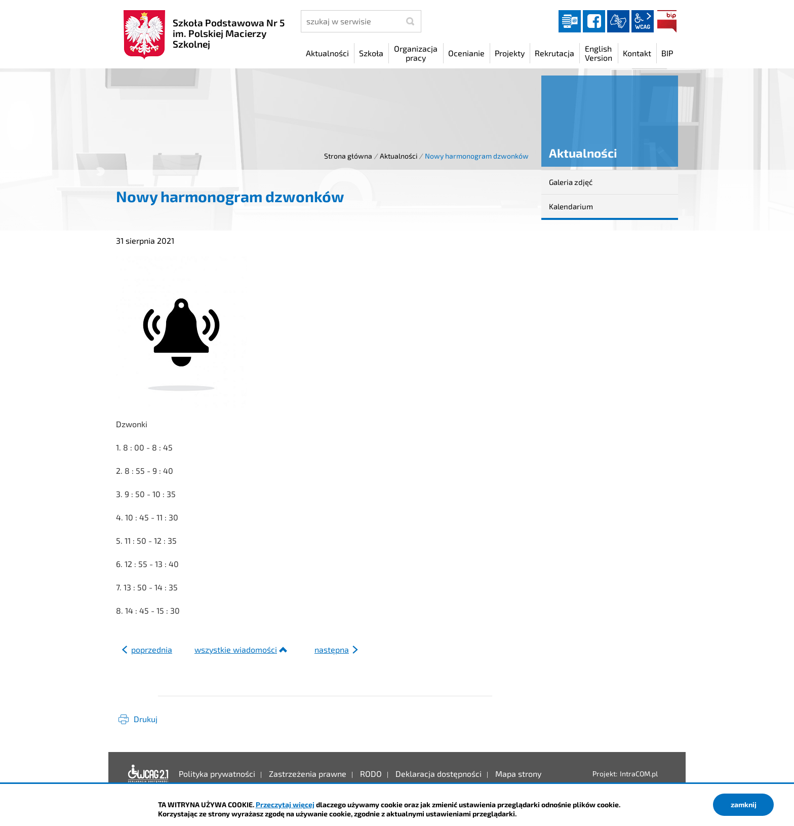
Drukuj (145, 719)
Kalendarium (571, 206)
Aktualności (398, 156)
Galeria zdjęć (570, 181)
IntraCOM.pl (639, 773)
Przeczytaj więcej (285, 804)
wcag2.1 (642, 21)
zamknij (744, 804)
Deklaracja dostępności (148, 774)
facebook (594, 21)
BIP (667, 21)
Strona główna (348, 156)
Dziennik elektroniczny (570, 21)
